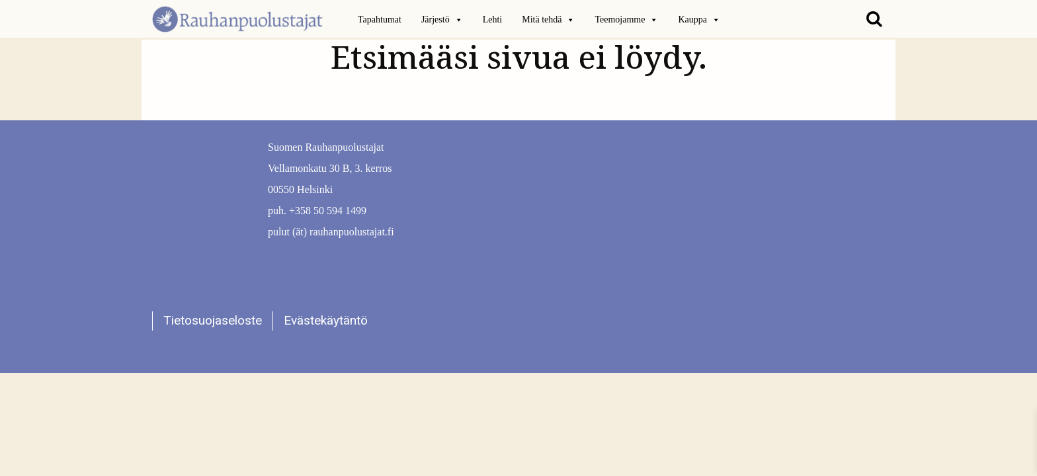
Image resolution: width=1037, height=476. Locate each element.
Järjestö (442, 19)
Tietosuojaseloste (212, 320)
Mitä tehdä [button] (548, 19)
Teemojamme (626, 19)
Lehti (493, 19)
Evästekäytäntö (326, 320)
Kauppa (699, 19)
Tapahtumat (379, 19)
